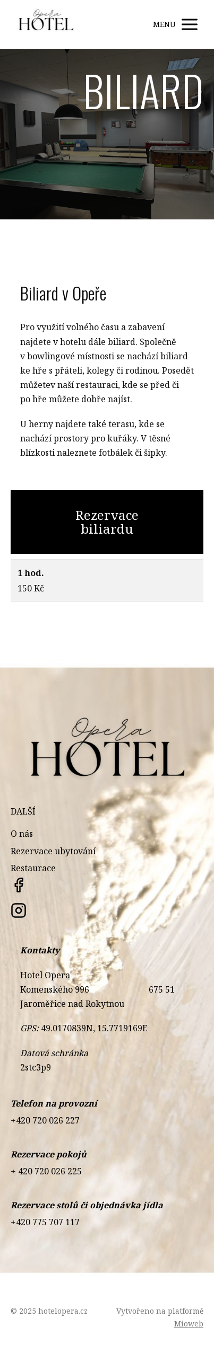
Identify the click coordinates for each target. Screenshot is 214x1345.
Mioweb (188, 1324)
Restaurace (33, 868)
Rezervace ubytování (53, 851)
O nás (22, 833)
